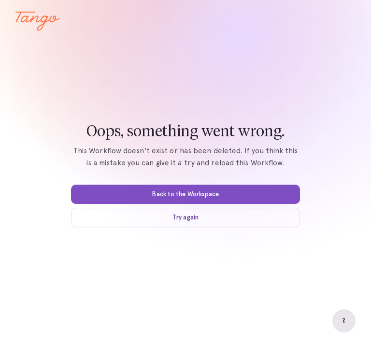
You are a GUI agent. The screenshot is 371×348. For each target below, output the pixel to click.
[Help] (344, 321)
